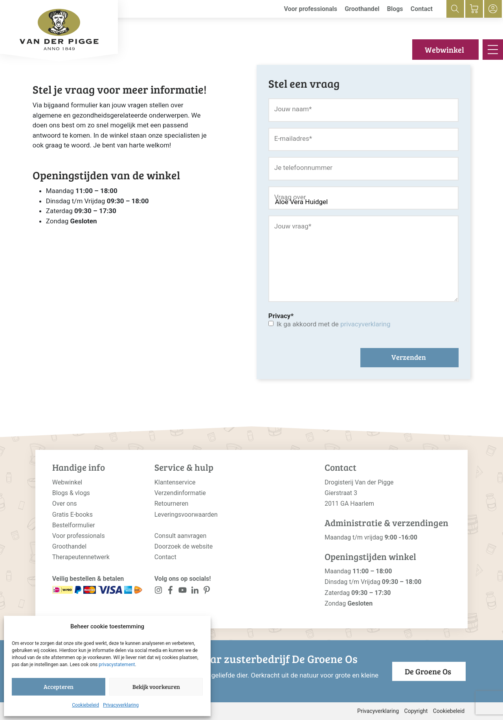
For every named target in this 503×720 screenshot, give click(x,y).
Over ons (64, 503)
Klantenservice (175, 482)
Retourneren (171, 503)
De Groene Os (428, 671)
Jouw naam (293, 109)
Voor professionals (310, 9)
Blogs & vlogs (71, 493)
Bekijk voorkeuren (156, 687)
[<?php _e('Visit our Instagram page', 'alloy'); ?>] (158, 591)
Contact (422, 9)
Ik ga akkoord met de (334, 324)
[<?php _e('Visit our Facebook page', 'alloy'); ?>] (171, 591)
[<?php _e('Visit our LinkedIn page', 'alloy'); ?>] (195, 591)
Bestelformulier (73, 525)
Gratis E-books (72, 514)
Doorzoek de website (183, 546)
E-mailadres (293, 138)
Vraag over (290, 197)
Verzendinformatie (180, 493)
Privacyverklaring (121, 705)
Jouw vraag (292, 226)
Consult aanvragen (180, 536)
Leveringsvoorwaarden (186, 514)
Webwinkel (444, 49)
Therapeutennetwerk (81, 557)
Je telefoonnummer (303, 167)
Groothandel (362, 9)
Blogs (395, 9)
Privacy (281, 316)
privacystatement (117, 664)
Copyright (416, 711)
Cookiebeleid (85, 705)
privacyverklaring (365, 324)
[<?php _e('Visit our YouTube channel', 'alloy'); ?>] (182, 591)
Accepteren (58, 687)
